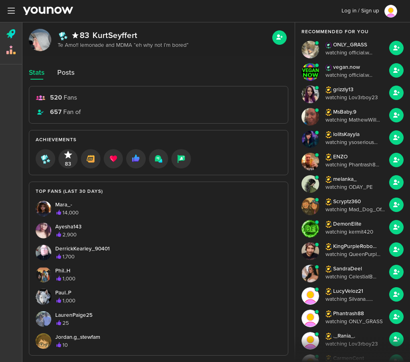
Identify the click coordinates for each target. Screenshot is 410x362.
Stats (36, 72)
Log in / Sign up (360, 11)
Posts (65, 72)
